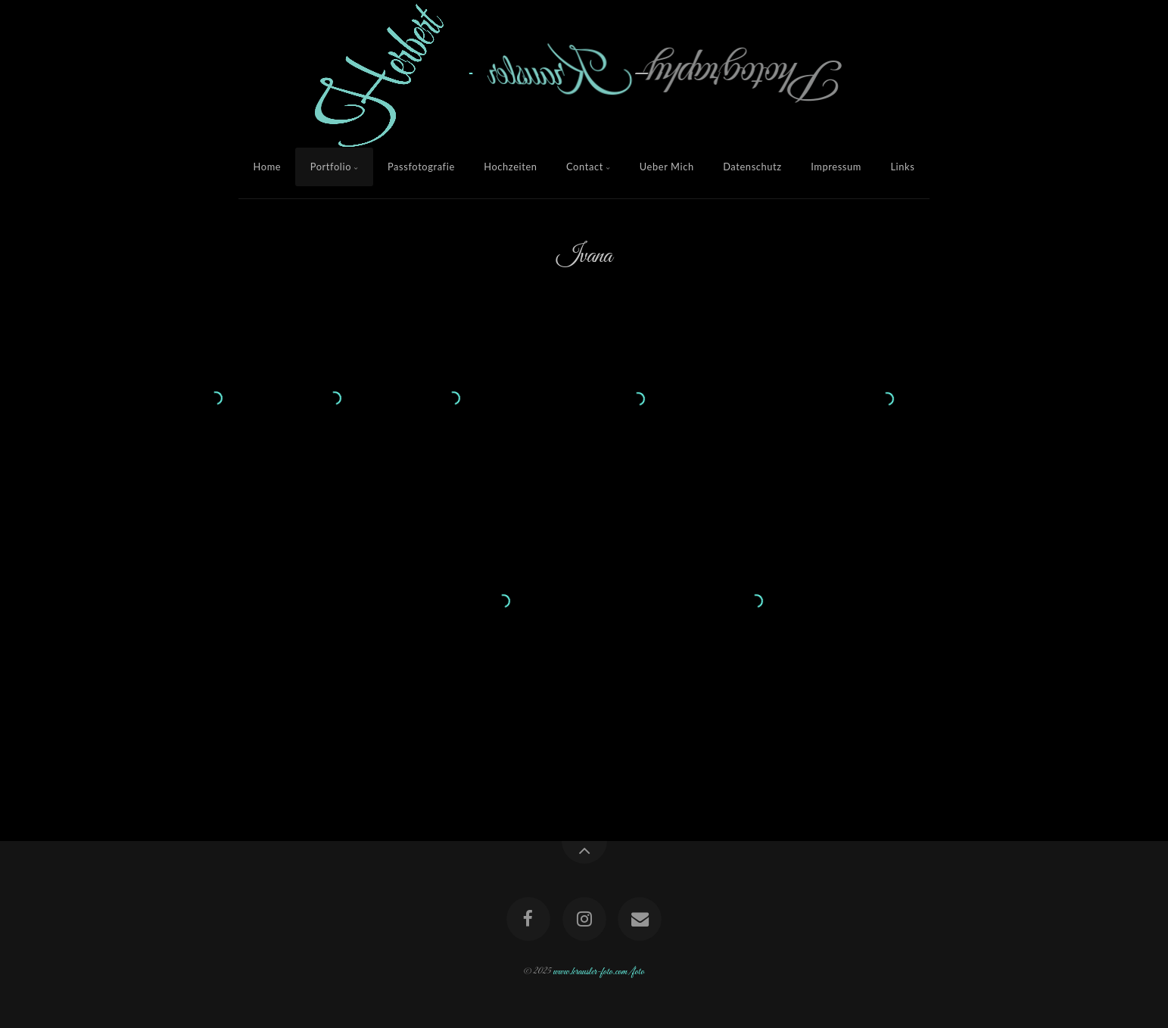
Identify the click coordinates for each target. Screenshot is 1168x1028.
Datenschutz (752, 166)
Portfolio (330, 166)
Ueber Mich (667, 166)
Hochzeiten (510, 166)
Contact (584, 166)
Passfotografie (421, 166)
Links (902, 166)
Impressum (836, 166)
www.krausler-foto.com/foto (598, 971)
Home (268, 166)
